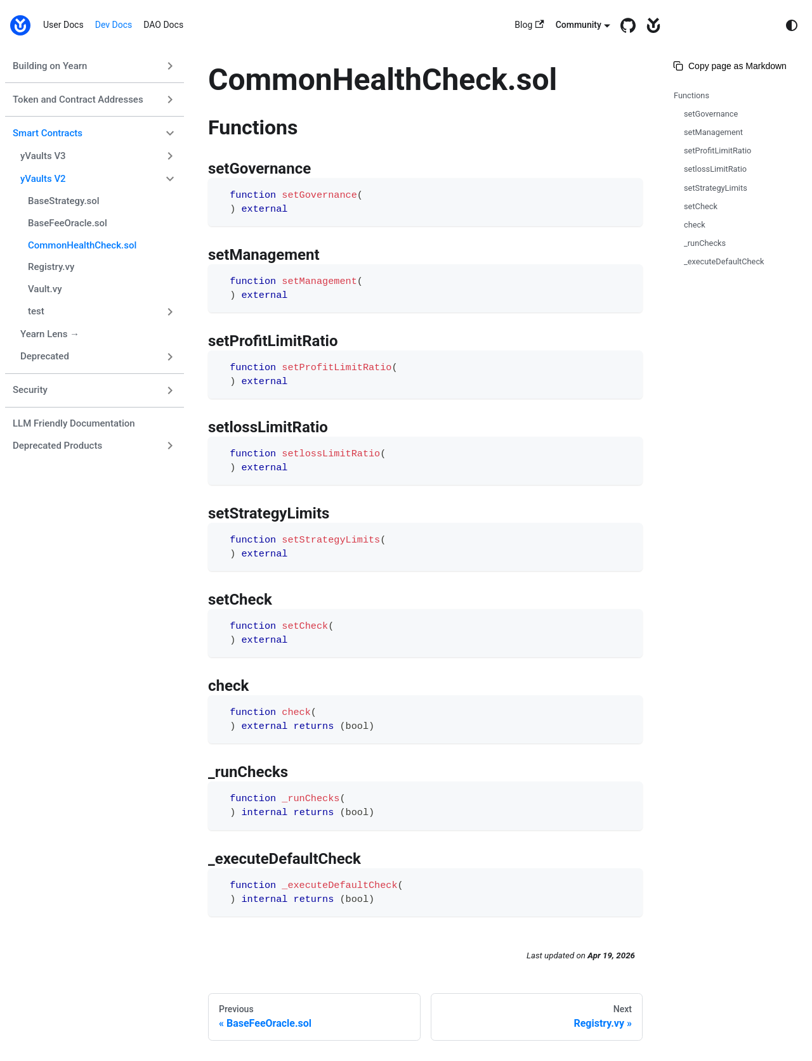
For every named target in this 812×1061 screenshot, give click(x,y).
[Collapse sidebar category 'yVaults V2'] (170, 179)
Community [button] (578, 25)
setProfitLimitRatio (717, 150)
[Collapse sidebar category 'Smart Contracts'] (170, 133)
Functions (691, 95)
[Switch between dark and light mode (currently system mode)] (792, 25)
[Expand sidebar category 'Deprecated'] (170, 357)
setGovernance (711, 114)
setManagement (713, 132)
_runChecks (705, 243)
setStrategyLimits (715, 188)
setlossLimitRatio (715, 169)
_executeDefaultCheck (724, 261)
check (694, 224)
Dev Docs (114, 25)
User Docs (63, 25)
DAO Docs (163, 25)
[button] (102, 312)
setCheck (700, 206)
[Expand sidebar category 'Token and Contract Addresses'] (170, 99)
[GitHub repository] (625, 25)
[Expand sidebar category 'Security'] (170, 390)
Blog (529, 25)
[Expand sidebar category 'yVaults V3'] (170, 156)
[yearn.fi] (650, 25)
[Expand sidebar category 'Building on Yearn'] (170, 66)
